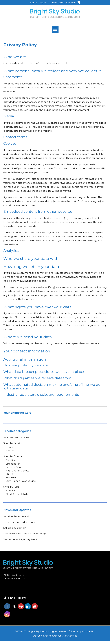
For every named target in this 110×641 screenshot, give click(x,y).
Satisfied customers (14, 527)
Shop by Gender (12, 443)
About (36, 635)
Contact (72, 635)
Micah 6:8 (11, 477)
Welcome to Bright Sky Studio (20, 539)
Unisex (9, 447)
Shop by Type (11, 486)
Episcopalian (13, 463)
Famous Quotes (15, 467)
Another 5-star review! (16, 516)
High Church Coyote (17, 470)
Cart (65, 635)
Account (57, 635)
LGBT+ (9, 474)
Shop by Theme (12, 456)
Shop (50, 635)
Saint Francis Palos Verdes (20, 480)
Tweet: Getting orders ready (19, 522)
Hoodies (10, 490)
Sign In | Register (38, 2)
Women (10, 450)
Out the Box (88, 631)
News (44, 635)
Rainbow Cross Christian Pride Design (24, 533)
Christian (11, 460)
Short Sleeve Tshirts (17, 494)
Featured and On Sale (16, 437)
